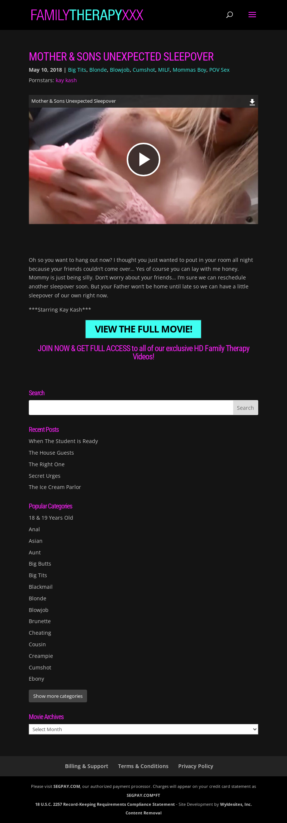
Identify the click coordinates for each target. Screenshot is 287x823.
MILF (164, 69)
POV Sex (219, 69)
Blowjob (120, 69)
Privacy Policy (195, 766)
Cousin (37, 644)
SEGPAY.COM (66, 786)
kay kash (66, 80)
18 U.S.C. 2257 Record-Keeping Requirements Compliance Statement (105, 804)
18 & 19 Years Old (51, 517)
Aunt (35, 552)
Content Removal (143, 813)
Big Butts (40, 563)
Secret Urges (45, 475)
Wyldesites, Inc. (236, 804)
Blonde (98, 69)
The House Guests (51, 452)
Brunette (40, 621)
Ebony (36, 678)
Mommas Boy (189, 69)
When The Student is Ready (63, 441)
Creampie (41, 655)
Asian (36, 540)
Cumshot (144, 69)
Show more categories (58, 696)
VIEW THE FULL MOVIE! (143, 329)
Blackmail (41, 586)
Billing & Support (86, 766)
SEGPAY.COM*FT (143, 795)
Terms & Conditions (143, 766)
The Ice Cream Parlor (55, 487)
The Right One (47, 464)
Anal (34, 529)
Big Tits (77, 69)
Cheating (40, 632)
